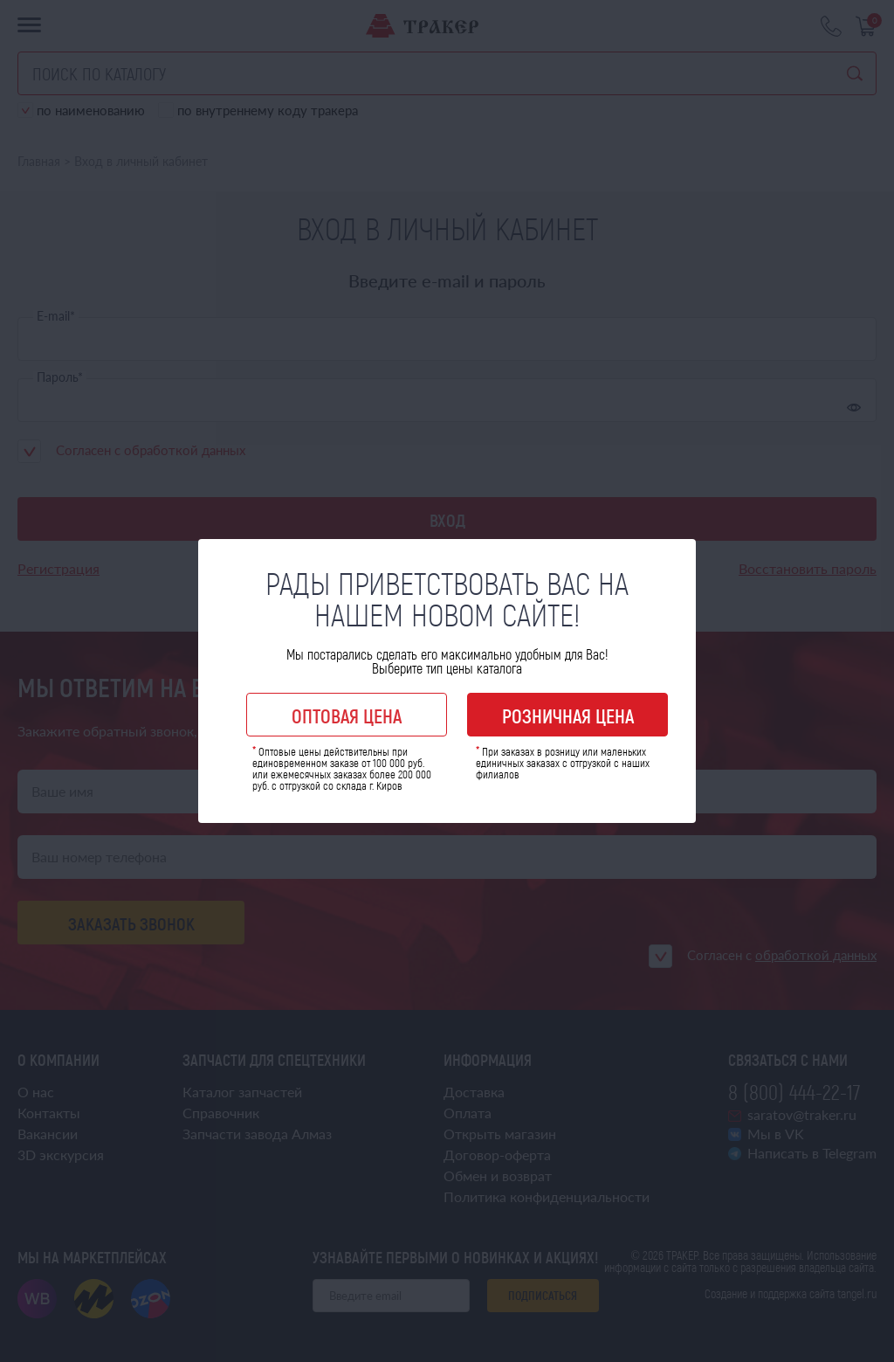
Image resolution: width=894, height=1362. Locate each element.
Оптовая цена (347, 715)
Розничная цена (568, 715)
